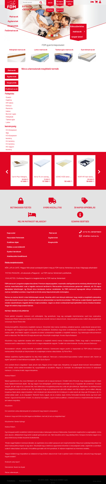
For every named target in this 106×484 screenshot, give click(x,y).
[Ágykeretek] (11, 21)
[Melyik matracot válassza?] (32, 217)
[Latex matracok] (39, 55)
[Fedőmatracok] (11, 30)
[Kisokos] (50, 9)
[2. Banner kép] (52, 35)
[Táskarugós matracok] (63, 55)
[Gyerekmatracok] (87, 55)
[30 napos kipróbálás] (60, 2)
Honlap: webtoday (97, 481)
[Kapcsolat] (60, 9)
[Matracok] (11, 16)
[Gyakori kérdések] (17, 251)
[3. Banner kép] (54, 35)
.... (19, 472)
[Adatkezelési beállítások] (17, 256)
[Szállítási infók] (69, 2)
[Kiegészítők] (11, 26)
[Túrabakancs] (11, 480)
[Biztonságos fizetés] (21, 203)
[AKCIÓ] (50, 2)
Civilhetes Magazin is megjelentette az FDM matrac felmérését (40, 278)
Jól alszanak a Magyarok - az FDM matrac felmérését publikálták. (46, 273)
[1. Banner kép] (49, 35)
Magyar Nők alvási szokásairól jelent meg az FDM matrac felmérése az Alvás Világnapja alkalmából (58, 267)
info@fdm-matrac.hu (91, 236)
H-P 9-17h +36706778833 (29, 8)
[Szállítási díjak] (17, 242)
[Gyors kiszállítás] (52, 203)
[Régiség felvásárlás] (25, 480)
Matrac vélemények (11, 472)
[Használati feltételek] (17, 237)
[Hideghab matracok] (16, 55)
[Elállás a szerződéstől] (17, 247)
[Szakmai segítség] (80, 217)
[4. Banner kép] (57, 35)
